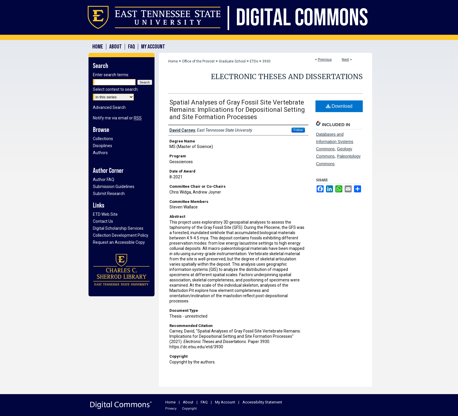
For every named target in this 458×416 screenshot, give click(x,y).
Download (339, 106)
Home (173, 61)
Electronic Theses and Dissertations (287, 76)
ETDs (254, 61)
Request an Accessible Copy (119, 242)
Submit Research (109, 193)
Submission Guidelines (113, 186)
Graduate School (232, 61)
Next (345, 60)
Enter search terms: (111, 74)
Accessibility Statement (262, 402)
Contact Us (103, 221)
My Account (225, 402)
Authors (100, 152)
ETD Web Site (105, 214)
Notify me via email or (117, 118)
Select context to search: (115, 89)
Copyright (189, 408)
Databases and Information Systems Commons (334, 141)
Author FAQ (103, 179)
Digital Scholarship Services (118, 228)
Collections (103, 138)
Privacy (170, 408)
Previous (325, 60)
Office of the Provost (198, 61)
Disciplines (102, 145)
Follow (298, 130)
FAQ (204, 402)
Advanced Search (109, 107)
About (188, 402)
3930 (266, 61)
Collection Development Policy (120, 235)
